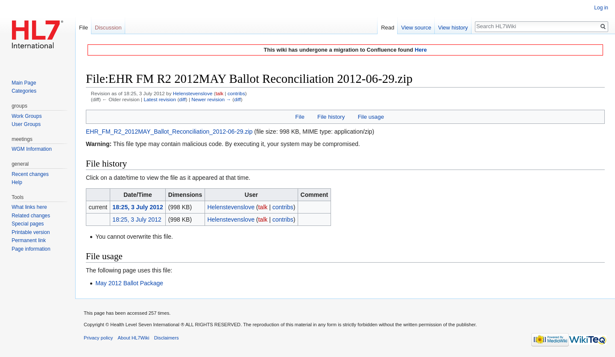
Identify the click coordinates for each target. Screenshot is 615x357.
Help (17, 182)
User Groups (26, 124)
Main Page (24, 83)
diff (182, 99)
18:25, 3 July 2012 (137, 207)
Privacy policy (98, 337)
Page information (31, 249)
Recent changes (30, 174)
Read (387, 27)
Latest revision (160, 99)
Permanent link (29, 240)
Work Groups (26, 116)
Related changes (31, 216)
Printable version (31, 232)
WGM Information (32, 149)
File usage (371, 117)
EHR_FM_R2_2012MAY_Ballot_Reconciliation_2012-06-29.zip (169, 131)
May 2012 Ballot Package (129, 283)
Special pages (28, 224)
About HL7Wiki (133, 337)
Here (421, 50)
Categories (24, 91)
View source (416, 27)
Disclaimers (166, 337)
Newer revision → (211, 99)
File (299, 117)
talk (219, 93)
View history (453, 27)
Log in (601, 8)
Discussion (108, 27)
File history (331, 117)
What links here (29, 207)
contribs (236, 93)
